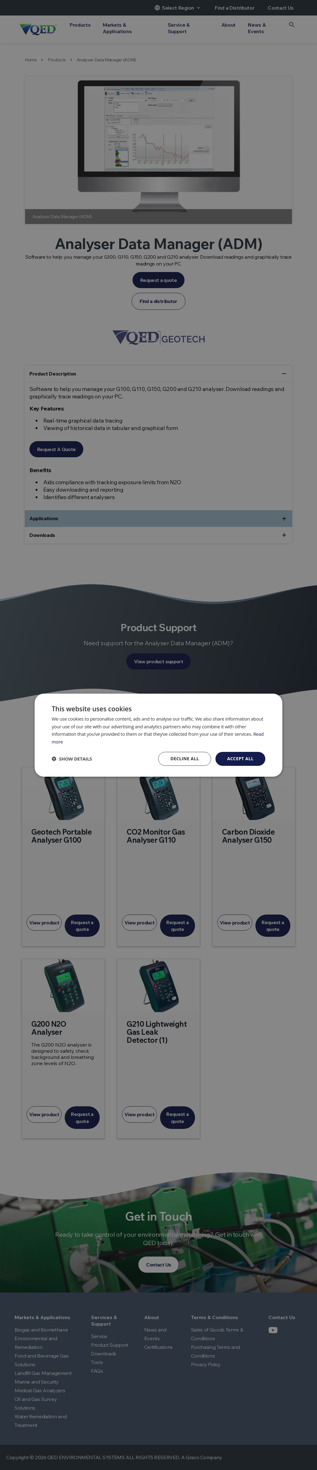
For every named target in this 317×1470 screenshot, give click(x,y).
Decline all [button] (184, 758)
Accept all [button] (240, 758)
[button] (72, 758)
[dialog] (158, 735)
